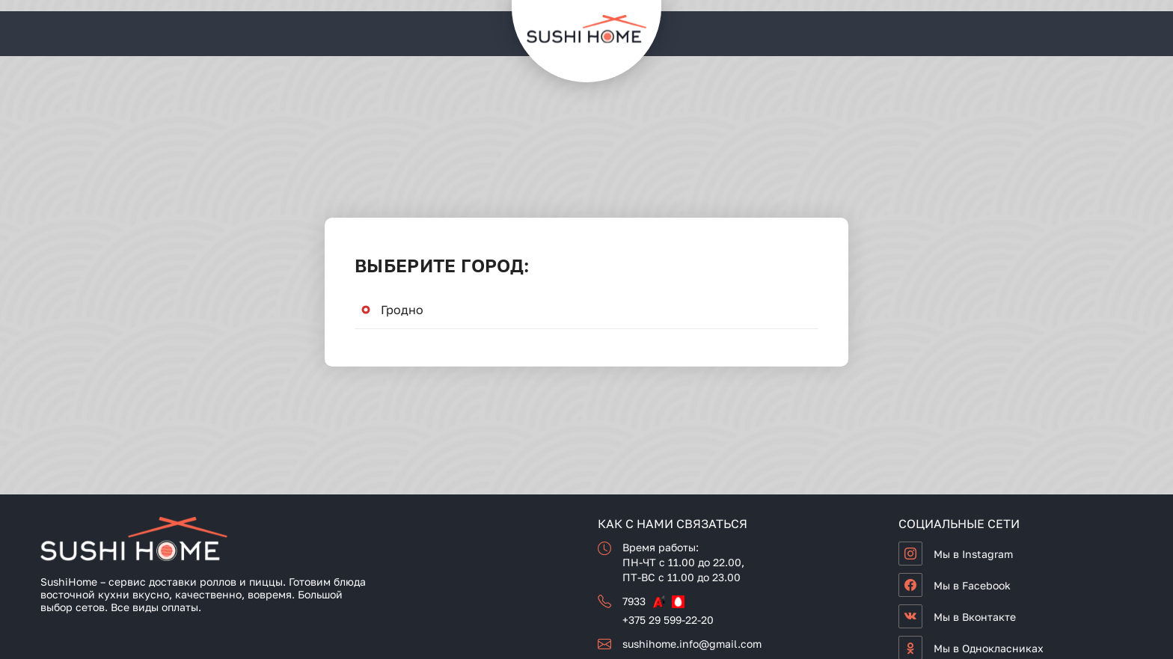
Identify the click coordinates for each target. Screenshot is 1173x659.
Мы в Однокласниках (989, 648)
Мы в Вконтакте (975, 616)
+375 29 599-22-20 (668, 619)
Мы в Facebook (972, 585)
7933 (634, 601)
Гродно (402, 309)
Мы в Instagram (973, 554)
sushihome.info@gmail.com (692, 643)
